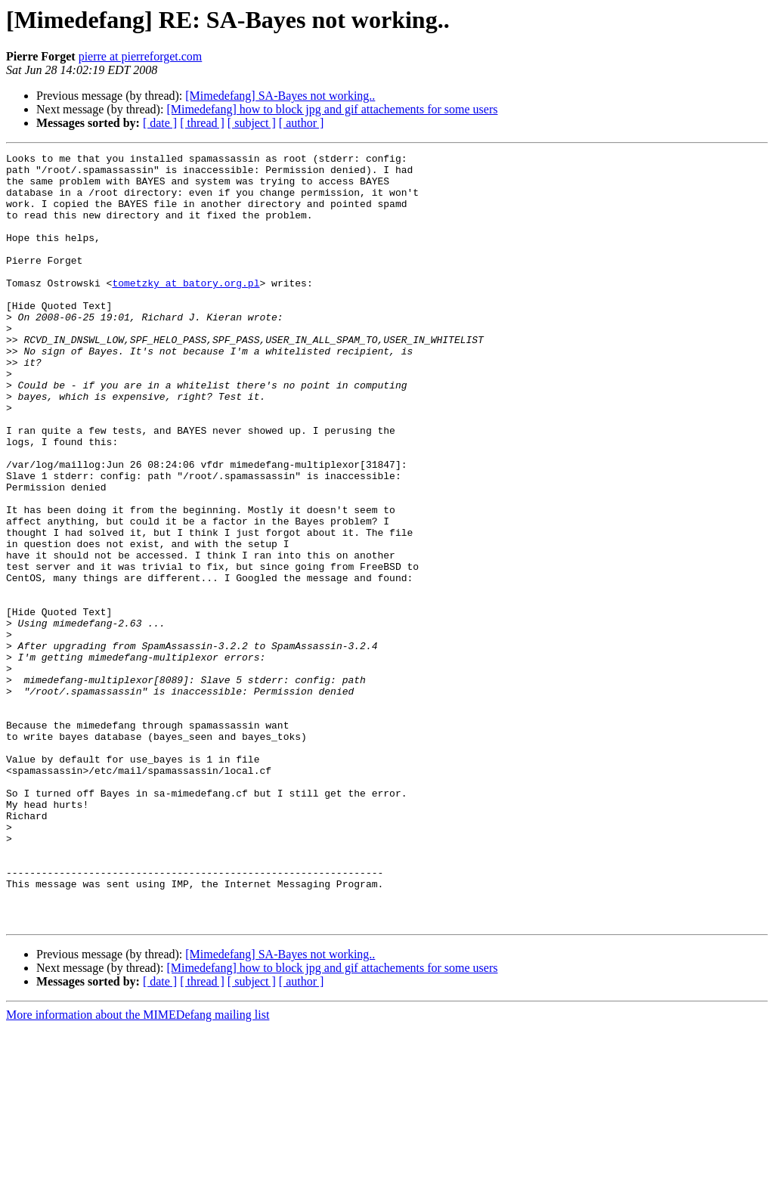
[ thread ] (202, 122)
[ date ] (160, 122)
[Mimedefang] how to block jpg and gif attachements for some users (331, 109)
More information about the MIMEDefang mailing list (137, 1168)
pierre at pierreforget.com (141, 56)
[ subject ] (252, 122)
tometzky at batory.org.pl (185, 310)
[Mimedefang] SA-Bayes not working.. (280, 95)
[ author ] (301, 122)
